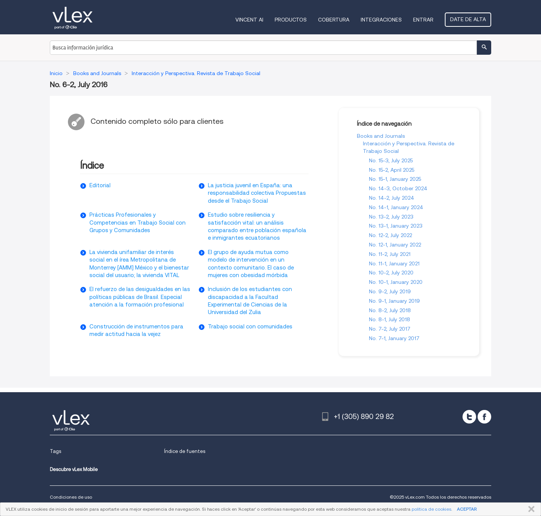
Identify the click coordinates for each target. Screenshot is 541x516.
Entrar (423, 20)
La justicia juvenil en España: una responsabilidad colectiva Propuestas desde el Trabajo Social (257, 193)
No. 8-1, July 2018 (389, 319)
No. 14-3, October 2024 (398, 188)
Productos (291, 20)
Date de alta (468, 19)
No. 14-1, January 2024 (396, 207)
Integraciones (381, 20)
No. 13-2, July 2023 (391, 217)
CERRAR (530, 509)
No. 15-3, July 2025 (391, 160)
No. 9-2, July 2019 (390, 291)
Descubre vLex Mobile (74, 469)
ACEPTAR (466, 509)
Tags (55, 451)
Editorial (100, 185)
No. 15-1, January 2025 (395, 179)
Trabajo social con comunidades (250, 326)
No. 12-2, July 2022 (390, 235)
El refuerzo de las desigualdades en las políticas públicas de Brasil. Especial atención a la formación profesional (139, 297)
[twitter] (469, 417)
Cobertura (333, 20)
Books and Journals (381, 136)
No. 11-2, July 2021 (389, 254)
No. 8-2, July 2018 (390, 310)
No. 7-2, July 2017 (389, 329)
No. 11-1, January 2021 (394, 263)
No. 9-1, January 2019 (394, 301)
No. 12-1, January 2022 (395, 245)
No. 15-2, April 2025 (391, 170)
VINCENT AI (249, 20)
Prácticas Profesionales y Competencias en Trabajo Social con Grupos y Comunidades (137, 222)
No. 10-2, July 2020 (391, 273)
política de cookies (431, 509)
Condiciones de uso (71, 496)
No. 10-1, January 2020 (396, 282)
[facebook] (484, 417)
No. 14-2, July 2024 (391, 198)
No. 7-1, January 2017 (394, 338)
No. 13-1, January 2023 (396, 226)
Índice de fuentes (184, 451)
